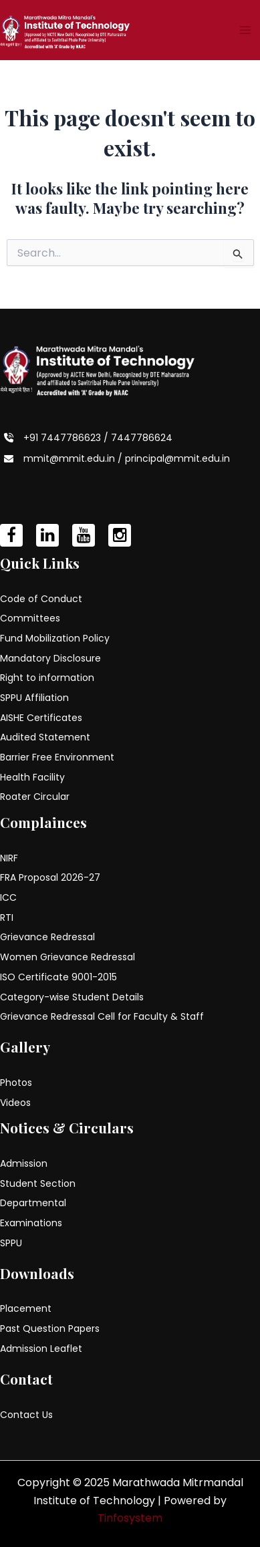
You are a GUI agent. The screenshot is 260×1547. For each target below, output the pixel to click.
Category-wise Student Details (72, 997)
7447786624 (141, 437)
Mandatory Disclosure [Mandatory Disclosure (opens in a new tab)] (50, 658)
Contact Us (26, 1414)
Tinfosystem (130, 1518)
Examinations (31, 1223)
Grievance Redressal (47, 937)
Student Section (38, 1183)
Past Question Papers (50, 1328)
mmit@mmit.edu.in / (74, 458)
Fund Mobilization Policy (55, 638)
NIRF (9, 858)
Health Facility (32, 777)
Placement (25, 1308)
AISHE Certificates (41, 717)
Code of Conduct (41, 598)
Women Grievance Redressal (67, 957)
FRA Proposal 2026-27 (50, 877)
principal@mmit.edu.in (177, 458)
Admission (23, 1163)
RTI (6, 917)
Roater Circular (35, 796)
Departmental (33, 1203)
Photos (16, 1082)
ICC (8, 897)
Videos (15, 1102)
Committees (30, 618)
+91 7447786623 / (67, 437)
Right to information (47, 677)
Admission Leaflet (41, 1348)
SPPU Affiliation (34, 697)
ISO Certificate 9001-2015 (58, 977)
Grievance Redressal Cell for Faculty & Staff (102, 1016)
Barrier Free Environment (57, 757)
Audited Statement (45, 737)
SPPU (11, 1243)
